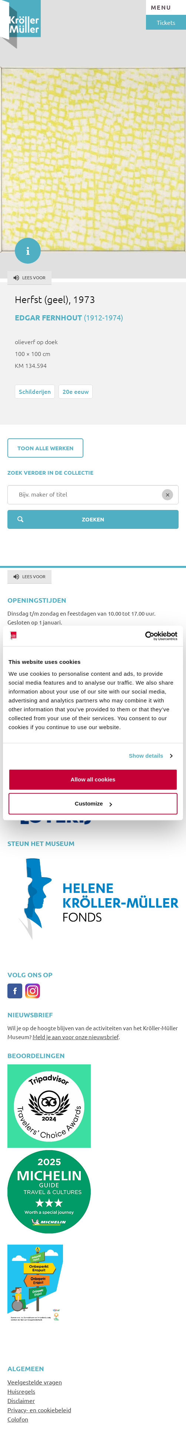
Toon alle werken (45, 448)
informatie (24, 247)
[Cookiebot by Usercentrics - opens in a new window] (145, 636)
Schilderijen (35, 391)
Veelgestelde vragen (34, 1382)
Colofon (17, 1419)
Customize (93, 803)
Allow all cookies (93, 779)
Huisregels (21, 1391)
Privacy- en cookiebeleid (39, 1409)
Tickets (166, 22)
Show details (146, 755)
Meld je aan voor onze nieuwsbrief (76, 1036)
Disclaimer (21, 1400)
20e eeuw (76, 391)
